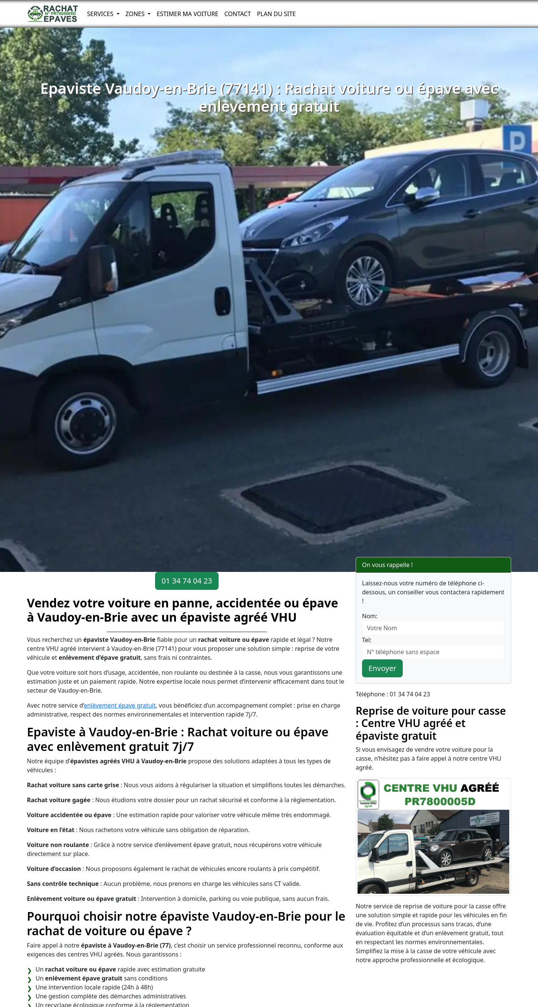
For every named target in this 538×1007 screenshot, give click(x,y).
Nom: (369, 616)
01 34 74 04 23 (186, 581)
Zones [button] (136, 14)
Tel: (366, 640)
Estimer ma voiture (187, 14)
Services (101, 14)
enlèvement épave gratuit (120, 705)
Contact (237, 14)
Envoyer (382, 668)
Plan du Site (276, 14)
